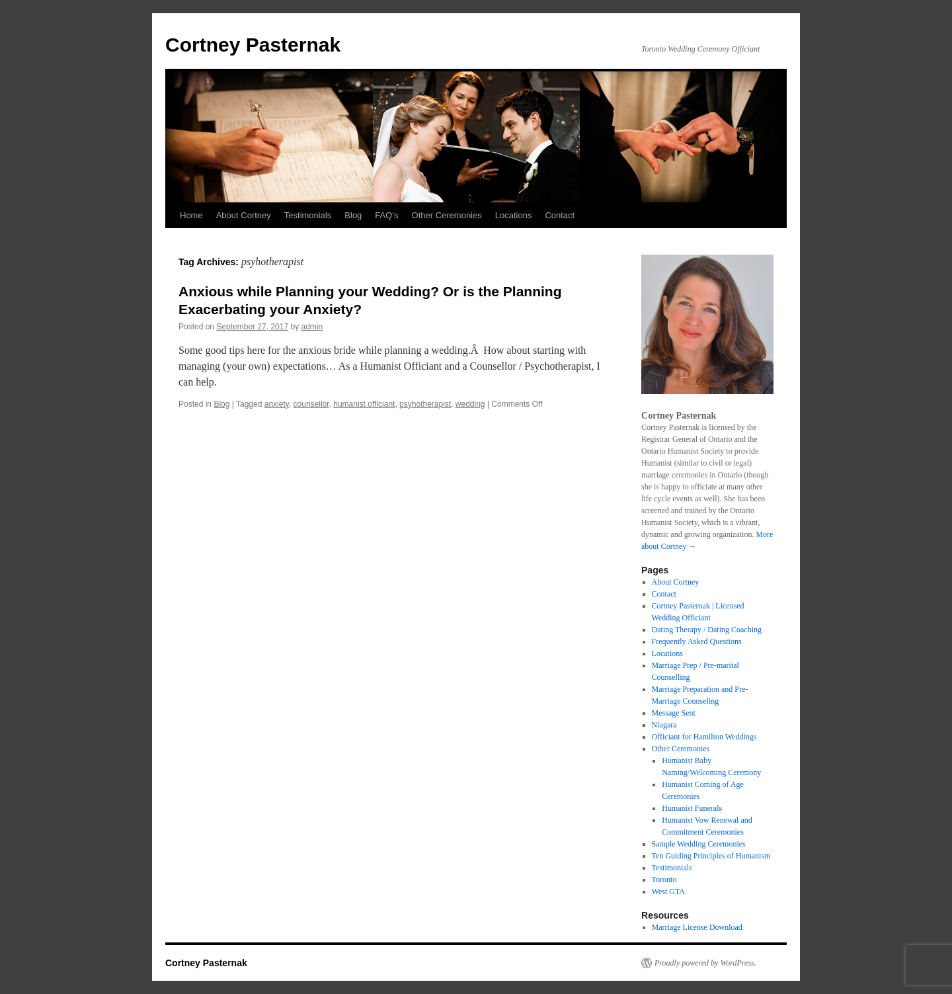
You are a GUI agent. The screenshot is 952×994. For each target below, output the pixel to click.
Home (191, 215)
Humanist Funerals (692, 808)
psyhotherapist (425, 404)
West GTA (668, 891)
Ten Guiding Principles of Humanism (711, 855)
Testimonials (308, 215)
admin (312, 326)
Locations (513, 215)
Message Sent (673, 713)
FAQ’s (386, 215)
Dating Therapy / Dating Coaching (707, 629)
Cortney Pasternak (252, 45)
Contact (560, 215)
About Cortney (243, 215)
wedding (470, 404)
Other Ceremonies (447, 215)
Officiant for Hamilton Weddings (704, 736)
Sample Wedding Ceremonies (699, 844)
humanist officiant (364, 404)
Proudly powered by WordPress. (705, 963)
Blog (353, 215)
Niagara (664, 724)
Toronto (664, 879)
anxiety (276, 404)
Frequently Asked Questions (697, 641)
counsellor (311, 404)
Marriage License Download (697, 927)
